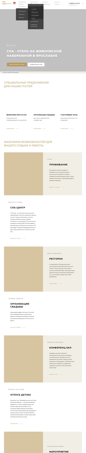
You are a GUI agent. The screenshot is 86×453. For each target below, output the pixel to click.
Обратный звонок (72, 5)
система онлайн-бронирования (10, 72)
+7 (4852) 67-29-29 (74, 3)
